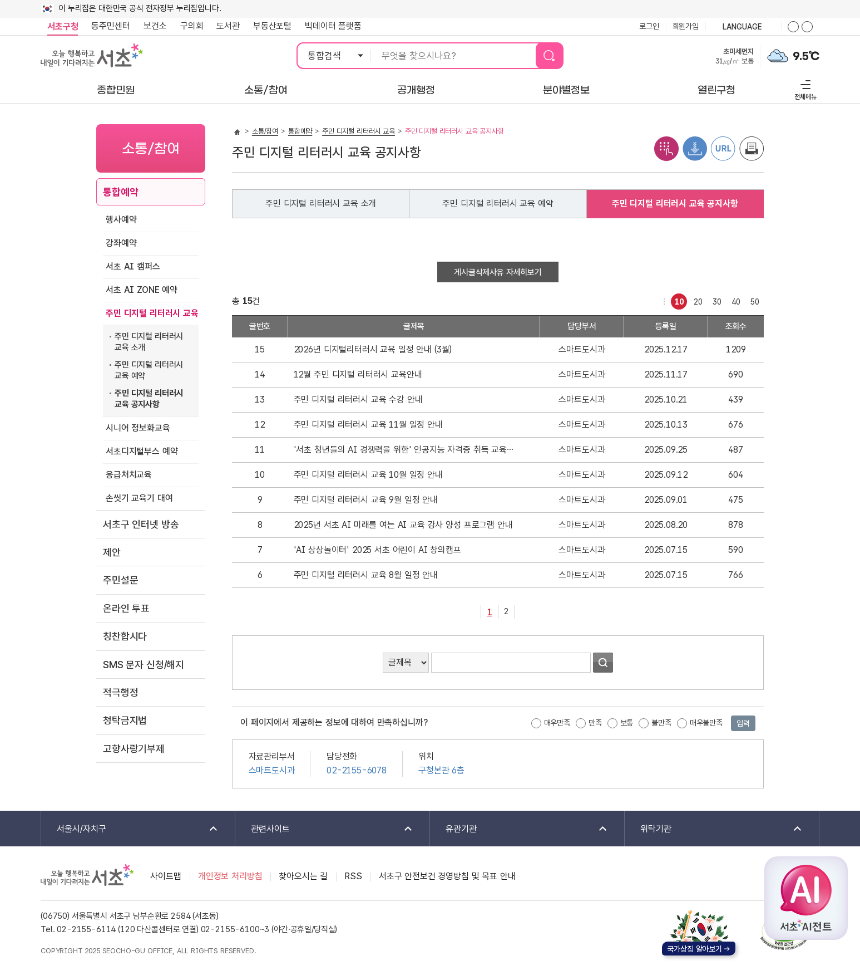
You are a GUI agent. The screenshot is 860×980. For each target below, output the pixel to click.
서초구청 (62, 26)
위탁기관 (714, 829)
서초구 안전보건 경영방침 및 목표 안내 (447, 876)
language (743, 27)
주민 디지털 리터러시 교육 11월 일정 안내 (368, 424)
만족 (595, 722)
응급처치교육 (129, 474)
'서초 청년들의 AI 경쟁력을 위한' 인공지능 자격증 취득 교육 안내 (405, 449)
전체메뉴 (804, 88)
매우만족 (557, 722)
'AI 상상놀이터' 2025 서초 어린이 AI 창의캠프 (377, 550)
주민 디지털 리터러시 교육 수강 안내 (358, 399)
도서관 (228, 26)
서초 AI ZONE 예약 (141, 290)
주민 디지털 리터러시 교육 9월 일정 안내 (366, 499)
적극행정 (120, 692)
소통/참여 (265, 131)
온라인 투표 (126, 608)
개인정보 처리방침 (230, 876)
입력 (743, 723)
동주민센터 (107, 26)
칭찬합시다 (125, 636)
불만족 (661, 722)
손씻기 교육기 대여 (139, 498)
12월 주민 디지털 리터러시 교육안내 (358, 374)
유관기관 (519, 829)
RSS (353, 876)
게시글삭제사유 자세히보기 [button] (498, 272)
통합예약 (120, 192)
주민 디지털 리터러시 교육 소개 (149, 341)
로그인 (649, 26)
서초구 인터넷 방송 (141, 524)
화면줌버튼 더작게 (807, 26)
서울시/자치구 (130, 829)
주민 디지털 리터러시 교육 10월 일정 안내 (368, 474)
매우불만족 (706, 722)
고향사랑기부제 (134, 748)
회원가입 (686, 26)
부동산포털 (272, 26)
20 (696, 299)
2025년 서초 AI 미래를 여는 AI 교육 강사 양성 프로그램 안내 (403, 525)
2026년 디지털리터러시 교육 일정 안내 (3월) (373, 349)
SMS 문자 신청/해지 (143, 664)
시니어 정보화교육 (138, 428)
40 (734, 299)
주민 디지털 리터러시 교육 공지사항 (149, 398)
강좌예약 (121, 243)
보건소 (155, 26)
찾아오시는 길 (303, 876)
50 (753, 299)
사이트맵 (165, 876)
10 (677, 299)
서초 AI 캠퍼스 (133, 266)
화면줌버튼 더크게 (793, 26)
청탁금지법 (125, 720)
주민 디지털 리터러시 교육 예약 (149, 370)
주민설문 (120, 580)
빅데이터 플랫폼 (333, 26)
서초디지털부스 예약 (141, 451)
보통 (627, 722)
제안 (112, 552)
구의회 (192, 26)
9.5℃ (806, 56)
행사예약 (121, 219)
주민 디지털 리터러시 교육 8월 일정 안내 (366, 575)
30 (715, 299)
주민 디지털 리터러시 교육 (152, 313)
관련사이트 (324, 829)
